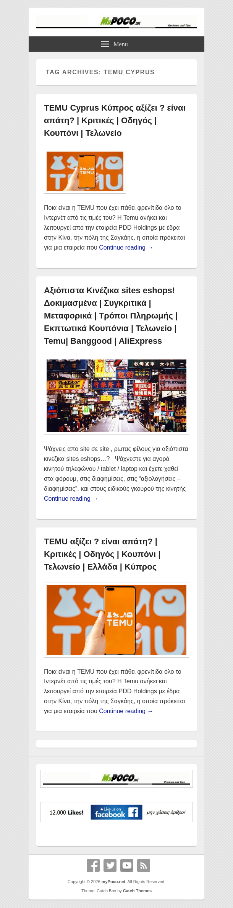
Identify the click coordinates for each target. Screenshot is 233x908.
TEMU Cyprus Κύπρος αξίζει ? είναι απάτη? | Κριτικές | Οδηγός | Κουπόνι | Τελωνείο (115, 120)
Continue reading (126, 247)
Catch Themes (137, 890)
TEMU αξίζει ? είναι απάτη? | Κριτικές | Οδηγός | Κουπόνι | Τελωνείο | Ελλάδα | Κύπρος (102, 554)
